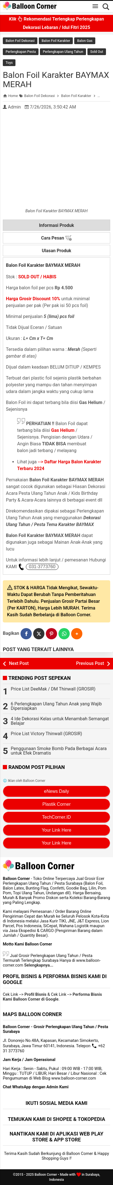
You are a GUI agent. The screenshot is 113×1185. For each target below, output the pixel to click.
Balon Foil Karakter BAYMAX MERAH (56, 79)
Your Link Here (56, 830)
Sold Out (96, 52)
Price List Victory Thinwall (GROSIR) (46, 733)
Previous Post (90, 663)
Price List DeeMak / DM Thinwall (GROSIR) (53, 689)
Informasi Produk (56, 225)
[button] (76, 633)
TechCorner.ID (56, 817)
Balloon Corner (46, 1175)
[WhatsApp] (64, 633)
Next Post (19, 663)
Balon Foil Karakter (56, 41)
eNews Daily (56, 791)
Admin (14, 107)
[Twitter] (38, 633)
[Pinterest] (51, 633)
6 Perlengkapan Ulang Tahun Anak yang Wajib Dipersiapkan (56, 706)
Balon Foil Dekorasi (20, 41)
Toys (9, 63)
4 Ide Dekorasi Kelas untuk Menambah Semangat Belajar (60, 721)
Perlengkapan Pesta (21, 52)
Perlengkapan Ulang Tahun (63, 52)
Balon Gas (84, 41)
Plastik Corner (56, 804)
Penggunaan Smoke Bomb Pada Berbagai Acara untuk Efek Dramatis (59, 751)
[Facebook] (26, 633)
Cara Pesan (56, 238)
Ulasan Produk (56, 250)
